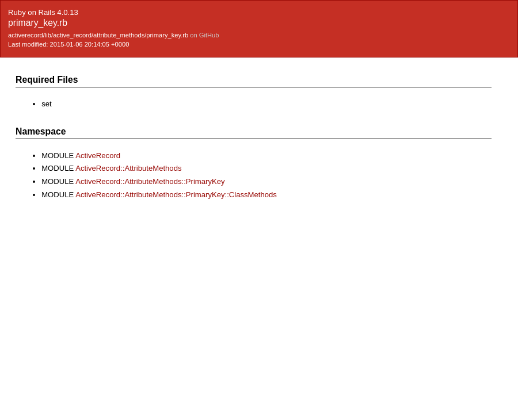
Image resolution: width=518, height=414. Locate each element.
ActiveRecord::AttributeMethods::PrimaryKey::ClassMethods (176, 194)
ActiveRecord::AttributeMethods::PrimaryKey (149, 181)
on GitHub (204, 35)
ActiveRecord (97, 155)
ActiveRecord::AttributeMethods (128, 168)
